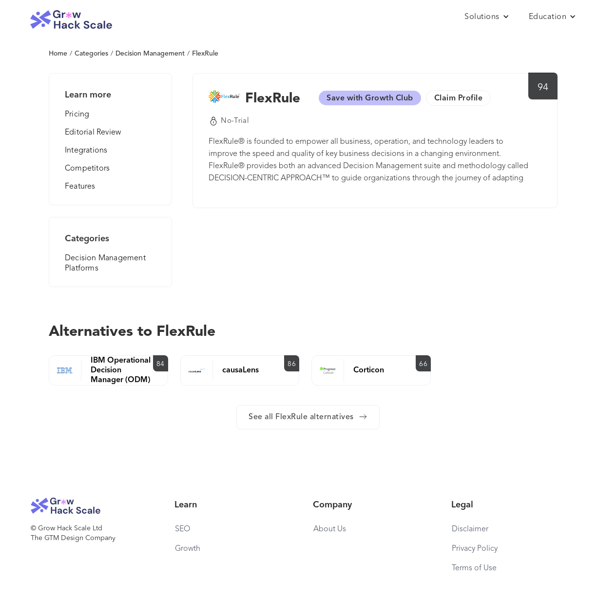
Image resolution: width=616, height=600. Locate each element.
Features (80, 187)
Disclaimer (470, 529)
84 (160, 364)
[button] (487, 17)
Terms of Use (474, 568)
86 (292, 364)
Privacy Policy (475, 549)
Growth (187, 549)
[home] (71, 19)
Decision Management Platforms (105, 263)
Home (58, 53)
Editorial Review (93, 132)
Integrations (86, 151)
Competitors (87, 169)
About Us (329, 529)
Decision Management (150, 53)
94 (543, 88)
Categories (91, 53)
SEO (182, 529)
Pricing (77, 114)
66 (423, 364)
